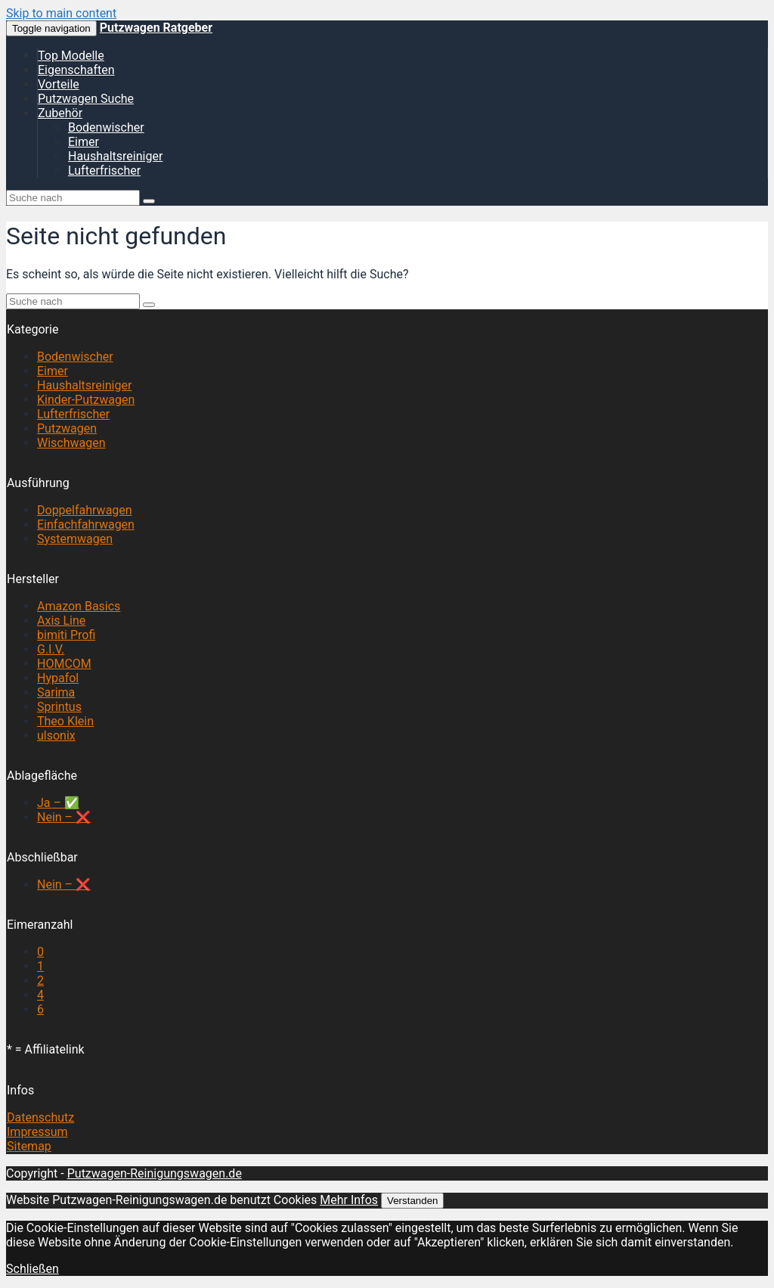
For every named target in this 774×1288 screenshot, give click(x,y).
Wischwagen (71, 443)
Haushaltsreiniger (115, 156)
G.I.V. (50, 649)
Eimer (83, 142)
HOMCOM (64, 663)
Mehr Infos (349, 1200)
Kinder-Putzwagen (86, 400)
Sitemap (29, 1146)
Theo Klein (65, 721)
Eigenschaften (76, 70)
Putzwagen (67, 428)
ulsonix (56, 735)
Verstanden (412, 1200)
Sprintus (59, 707)
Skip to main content (61, 13)
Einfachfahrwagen (86, 524)
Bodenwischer (106, 127)
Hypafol (58, 678)
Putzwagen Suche (86, 99)
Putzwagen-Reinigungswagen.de (154, 1173)
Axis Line (61, 620)
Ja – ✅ (58, 803)
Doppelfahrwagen (84, 510)
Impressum (37, 1132)
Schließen (32, 1269)
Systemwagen (75, 539)
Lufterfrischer (104, 170)
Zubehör (60, 113)
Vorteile (58, 84)
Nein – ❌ (64, 817)
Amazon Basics (78, 606)
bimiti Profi (66, 635)
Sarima (56, 692)
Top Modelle (71, 55)
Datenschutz (40, 1117)
